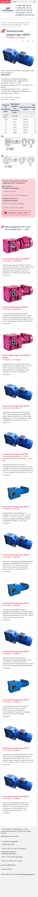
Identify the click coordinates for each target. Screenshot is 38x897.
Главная (4, 23)
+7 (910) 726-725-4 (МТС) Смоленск (15, 195)
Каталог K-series (9, 99)
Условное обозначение (11, 97)
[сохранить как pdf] (33, 41)
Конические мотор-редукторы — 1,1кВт (14, 24)
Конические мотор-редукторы (18, 23)
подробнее (7, 275)
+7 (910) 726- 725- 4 (23, 8)
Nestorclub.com (30, 874)
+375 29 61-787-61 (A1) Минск (13, 208)
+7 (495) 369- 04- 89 (23, 5)
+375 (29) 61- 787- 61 (23, 12)
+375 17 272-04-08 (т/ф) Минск (13, 204)
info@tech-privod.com (24, 15)
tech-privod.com (6, 869)
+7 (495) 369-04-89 (9, 191)
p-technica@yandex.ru (8, 865)
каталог (5, 2)
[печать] (27, 41)
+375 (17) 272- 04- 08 (23, 10)
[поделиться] (22, 41)
